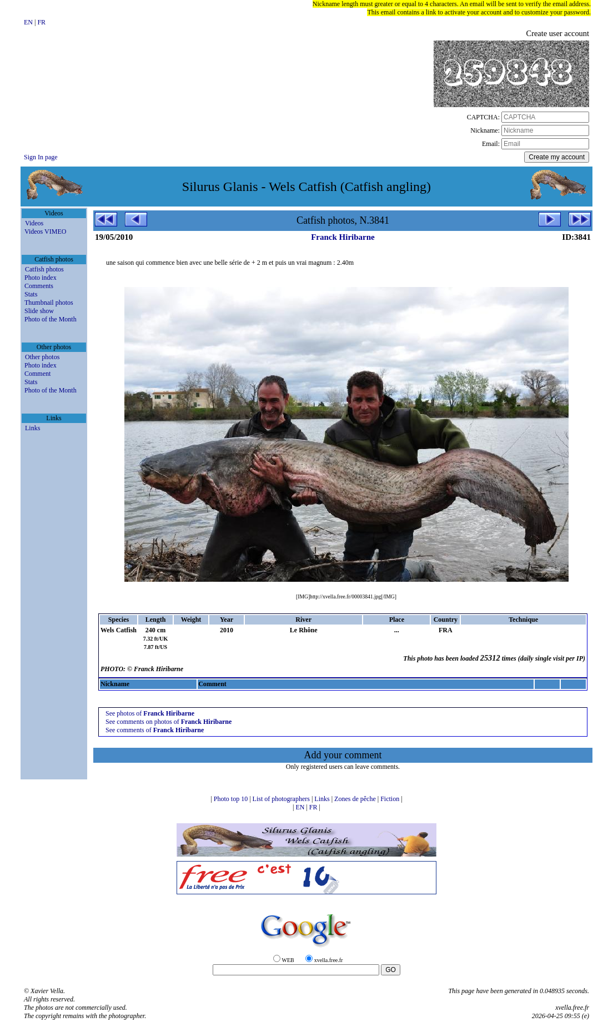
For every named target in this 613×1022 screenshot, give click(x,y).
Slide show (39, 311)
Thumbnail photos (48, 302)
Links (32, 428)
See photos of (149, 713)
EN (29, 22)
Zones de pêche (356, 799)
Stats (30, 294)
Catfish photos (44, 269)
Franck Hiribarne (343, 237)
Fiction (390, 799)
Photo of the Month (50, 319)
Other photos (42, 357)
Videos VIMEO (45, 231)
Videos (34, 223)
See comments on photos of (168, 722)
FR (41, 22)
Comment (37, 373)
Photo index (40, 277)
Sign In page (41, 157)
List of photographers (282, 799)
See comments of (154, 730)
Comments (38, 286)
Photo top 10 (231, 799)
